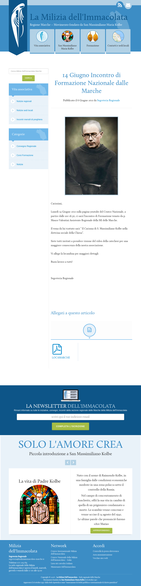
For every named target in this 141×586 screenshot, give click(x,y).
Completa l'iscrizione (70, 426)
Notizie (20, 164)
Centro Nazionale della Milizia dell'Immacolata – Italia (64, 558)
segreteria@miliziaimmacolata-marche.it (26, 559)
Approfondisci (101, 530)
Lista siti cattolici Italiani (61, 564)
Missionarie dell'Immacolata (63, 567)
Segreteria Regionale (108, 100)
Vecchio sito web (100, 558)
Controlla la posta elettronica (106, 551)
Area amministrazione (102, 555)
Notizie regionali (24, 101)
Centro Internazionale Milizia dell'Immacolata (64, 552)
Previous (67, 462)
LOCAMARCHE (61, 357)
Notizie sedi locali (25, 110)
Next (73, 462)
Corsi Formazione (25, 155)
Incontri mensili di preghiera (29, 119)
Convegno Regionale (26, 146)
